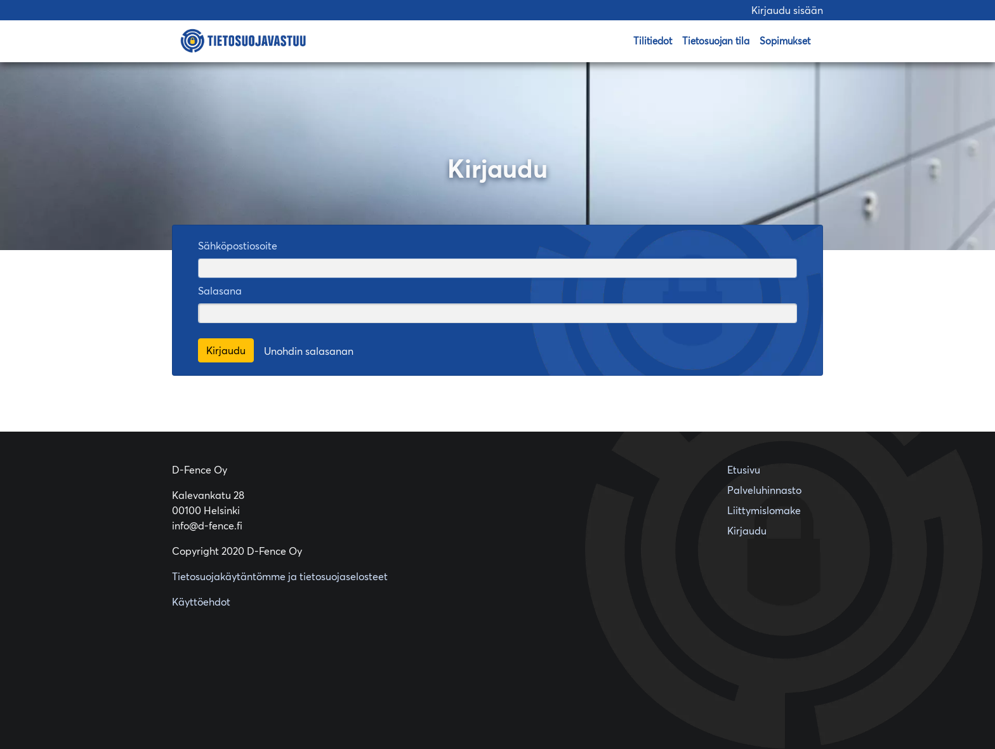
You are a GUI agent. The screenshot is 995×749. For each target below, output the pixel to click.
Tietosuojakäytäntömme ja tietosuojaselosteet (280, 576)
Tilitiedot (652, 41)
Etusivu (743, 469)
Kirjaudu (747, 530)
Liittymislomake (764, 510)
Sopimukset (785, 41)
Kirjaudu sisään (787, 10)
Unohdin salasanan (308, 351)
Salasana (220, 290)
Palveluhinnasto (764, 490)
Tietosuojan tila (715, 41)
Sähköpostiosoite (237, 245)
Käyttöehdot (201, 601)
